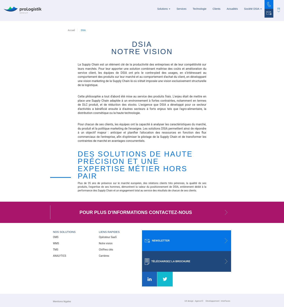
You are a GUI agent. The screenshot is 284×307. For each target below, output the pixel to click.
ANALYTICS (59, 255)
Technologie (199, 8)
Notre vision (106, 243)
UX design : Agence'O (193, 301)
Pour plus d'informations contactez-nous (155, 212)
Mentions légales (62, 301)
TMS (55, 249)
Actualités (232, 8)
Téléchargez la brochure (188, 261)
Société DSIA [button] (253, 8)
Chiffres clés (106, 249)
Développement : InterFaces (218, 301)
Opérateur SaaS (108, 237)
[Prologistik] (23, 10)
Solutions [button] (163, 8)
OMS (55, 237)
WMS (56, 243)
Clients (216, 8)
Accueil (71, 30)
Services (181, 8)
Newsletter (188, 240)
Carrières (104, 255)
